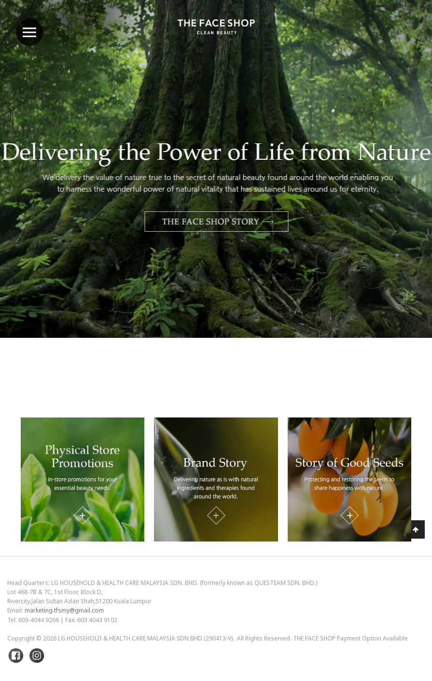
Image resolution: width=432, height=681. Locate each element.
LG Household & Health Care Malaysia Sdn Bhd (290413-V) (145, 638)
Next (401, 194)
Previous (31, 194)
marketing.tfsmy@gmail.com (64, 610)
